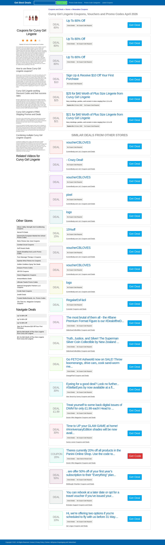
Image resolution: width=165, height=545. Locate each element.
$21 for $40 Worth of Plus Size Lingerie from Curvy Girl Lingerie (30, 338)
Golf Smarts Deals (23, 248)
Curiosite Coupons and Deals (76, 309)
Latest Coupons (107, 3)
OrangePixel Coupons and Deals (77, 375)
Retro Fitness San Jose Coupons (28, 241)
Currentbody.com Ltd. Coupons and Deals (80, 151)
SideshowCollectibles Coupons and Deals (80, 330)
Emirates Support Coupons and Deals (79, 505)
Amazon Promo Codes (25, 268)
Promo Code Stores (75, 3)
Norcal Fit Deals (22, 232)
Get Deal (134, 24)
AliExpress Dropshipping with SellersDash (63, 542)
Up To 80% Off (22, 316)
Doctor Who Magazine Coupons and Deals (81, 417)
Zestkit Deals (21, 294)
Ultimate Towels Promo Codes (27, 282)
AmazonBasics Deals (24, 278)
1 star (23, 40)
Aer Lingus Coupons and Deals (77, 526)
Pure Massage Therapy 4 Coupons (29, 257)
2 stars (27, 40)
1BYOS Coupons (23, 271)
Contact (32, 542)
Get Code (135, 455)
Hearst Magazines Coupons (26, 275)
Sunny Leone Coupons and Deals (77, 442)
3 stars (31, 40)
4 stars (35, 40)
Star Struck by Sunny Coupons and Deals (80, 396)
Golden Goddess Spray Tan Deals (28, 264)
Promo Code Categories (92, 3)
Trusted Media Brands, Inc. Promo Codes (31, 298)
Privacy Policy (39, 542)
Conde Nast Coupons (24, 291)
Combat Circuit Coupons (25, 245)
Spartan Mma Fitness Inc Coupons (29, 261)
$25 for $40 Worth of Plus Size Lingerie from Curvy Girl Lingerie (30, 332)
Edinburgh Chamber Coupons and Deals (80, 484)
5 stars (40, 40)
